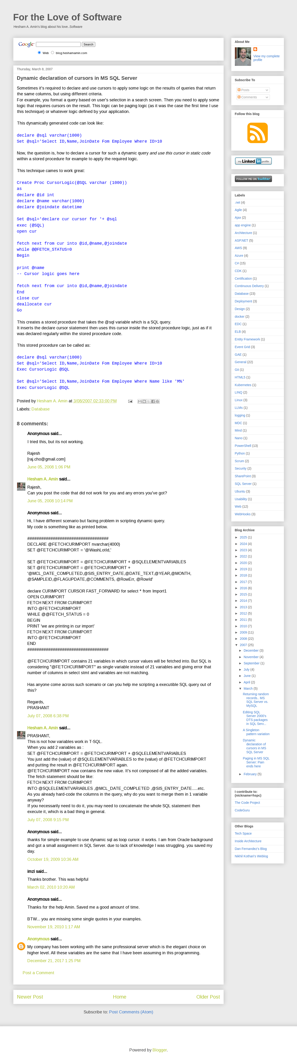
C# (237, 263)
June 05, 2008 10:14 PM (50, 501)
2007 (244, 645)
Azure (239, 255)
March (249, 688)
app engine (243, 225)
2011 (244, 619)
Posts (243, 90)
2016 (244, 588)
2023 (244, 550)
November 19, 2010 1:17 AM (53, 927)
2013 (244, 607)
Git (237, 369)
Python (240, 453)
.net (237, 202)
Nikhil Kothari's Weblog (251, 856)
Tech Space (243, 833)
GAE (238, 354)
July (247, 669)
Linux (239, 400)
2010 (244, 626)
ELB (238, 331)
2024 (244, 544)
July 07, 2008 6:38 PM (48, 716)
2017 (244, 582)
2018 (244, 575)
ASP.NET (241, 240)
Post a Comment (38, 972)
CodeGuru (242, 810)
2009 (244, 632)
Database (41, 409)
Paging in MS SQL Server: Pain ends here (256, 762)
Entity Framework (247, 339)
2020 (244, 563)
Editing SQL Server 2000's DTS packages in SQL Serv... (255, 718)
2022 (244, 556)
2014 (244, 600)
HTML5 (240, 377)
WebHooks (243, 514)
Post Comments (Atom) (131, 1012)
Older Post (208, 997)
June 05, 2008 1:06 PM (48, 467)
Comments (247, 97)
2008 (244, 638)
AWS (238, 248)
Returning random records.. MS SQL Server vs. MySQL (256, 700)
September (252, 663)
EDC (238, 324)
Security (241, 468)
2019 (244, 569)
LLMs (239, 408)
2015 (244, 594)
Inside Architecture (248, 841)
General (240, 362)
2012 (244, 613)
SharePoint (243, 476)
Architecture (243, 233)
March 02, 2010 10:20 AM (51, 887)
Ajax (238, 217)
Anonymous (38, 939)
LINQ (239, 392)
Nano (239, 438)
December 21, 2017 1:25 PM (53, 960)
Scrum (239, 461)
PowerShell (243, 446)
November (251, 657)
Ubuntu (240, 491)
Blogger (160, 1050)
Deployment (243, 301)
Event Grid (242, 347)
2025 (244, 537)
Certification (243, 278)
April (247, 682)
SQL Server (243, 484)
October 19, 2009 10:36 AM (52, 859)
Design (240, 309)
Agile (238, 210)
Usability (241, 499)
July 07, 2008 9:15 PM (48, 819)
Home (119, 997)
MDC (238, 423)
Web (238, 506)
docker (240, 316)
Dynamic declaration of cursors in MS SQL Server (254, 746)
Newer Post (30, 997)
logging (240, 415)
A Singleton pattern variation (256, 732)
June (248, 676)
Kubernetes (243, 385)
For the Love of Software (67, 17)
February (251, 774)
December (251, 650)
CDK (238, 271)
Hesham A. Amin (53, 401)
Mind (238, 430)
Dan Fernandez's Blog (251, 849)
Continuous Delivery (249, 286)
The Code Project (247, 802)
